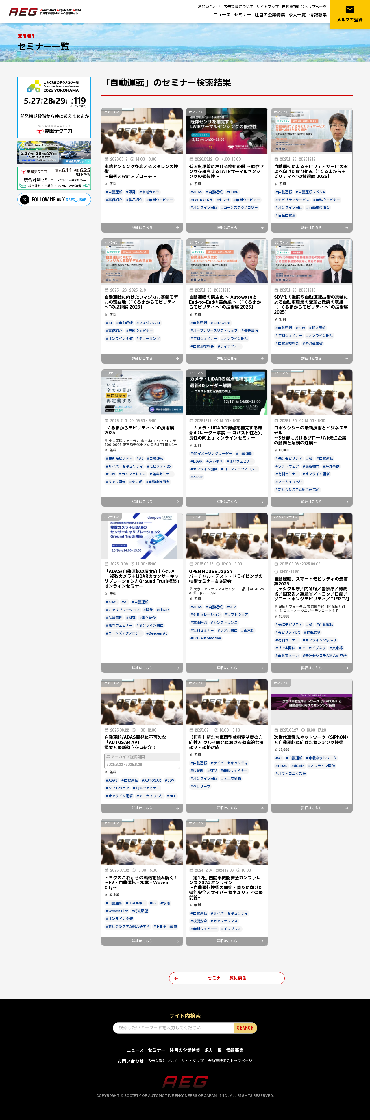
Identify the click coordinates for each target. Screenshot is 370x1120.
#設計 (131, 192)
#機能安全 (198, 921)
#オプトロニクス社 (290, 773)
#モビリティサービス (292, 200)
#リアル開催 (115, 482)
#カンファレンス (132, 474)
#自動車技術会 (318, 207)
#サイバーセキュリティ (124, 466)
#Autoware (220, 323)
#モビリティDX (159, 466)
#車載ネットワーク (321, 758)
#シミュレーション (205, 615)
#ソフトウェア (287, 466)
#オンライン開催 (203, 207)
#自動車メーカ (287, 656)
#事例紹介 (114, 200)
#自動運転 (114, 192)
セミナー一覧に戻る (227, 978)
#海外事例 (214, 461)
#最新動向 (249, 330)
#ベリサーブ (200, 786)
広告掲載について (238, 7)
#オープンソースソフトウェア (214, 330)
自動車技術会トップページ (304, 7)
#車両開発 (198, 622)
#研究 (131, 617)
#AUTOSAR (151, 780)
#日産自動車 (285, 215)
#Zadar (196, 477)
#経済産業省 (313, 343)
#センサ (223, 200)
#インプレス (231, 929)
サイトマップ (267, 7)
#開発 (148, 610)
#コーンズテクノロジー (239, 207)
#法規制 (197, 771)
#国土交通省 (231, 778)
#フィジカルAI (148, 323)
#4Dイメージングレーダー (211, 453)
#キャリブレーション (123, 610)
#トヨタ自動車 (165, 926)
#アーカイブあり (288, 482)
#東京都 (135, 482)
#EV (153, 903)
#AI (109, 323)
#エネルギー (136, 903)
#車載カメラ (149, 192)
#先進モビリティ (119, 458)
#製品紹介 (134, 200)
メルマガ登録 (350, 14)
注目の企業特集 (270, 15)
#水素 (165, 903)
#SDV (300, 328)
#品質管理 (114, 617)
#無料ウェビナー (159, 200)
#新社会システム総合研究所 (297, 489)
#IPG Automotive (205, 638)
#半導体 (297, 766)
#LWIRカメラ (201, 200)
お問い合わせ (209, 7)
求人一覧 (297, 15)
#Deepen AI (156, 633)
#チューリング (148, 338)
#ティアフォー (229, 346)
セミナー (242, 15)
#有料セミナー (287, 474)
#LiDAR (232, 192)
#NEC (171, 796)
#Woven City (117, 911)
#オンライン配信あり (319, 640)
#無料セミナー (161, 474)
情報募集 (318, 15)
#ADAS (196, 192)
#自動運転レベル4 (310, 192)
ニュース (221, 15)
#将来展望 (317, 328)
